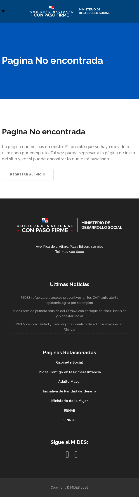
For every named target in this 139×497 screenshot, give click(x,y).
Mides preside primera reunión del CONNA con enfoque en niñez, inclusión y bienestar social (69, 313)
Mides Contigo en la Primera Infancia (69, 372)
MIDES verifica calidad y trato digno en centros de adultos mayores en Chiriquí (69, 326)
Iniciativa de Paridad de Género (69, 391)
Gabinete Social (69, 362)
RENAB (69, 410)
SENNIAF (69, 420)
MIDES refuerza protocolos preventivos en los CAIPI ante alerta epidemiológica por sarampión (69, 300)
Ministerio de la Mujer (69, 401)
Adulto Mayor (69, 382)
